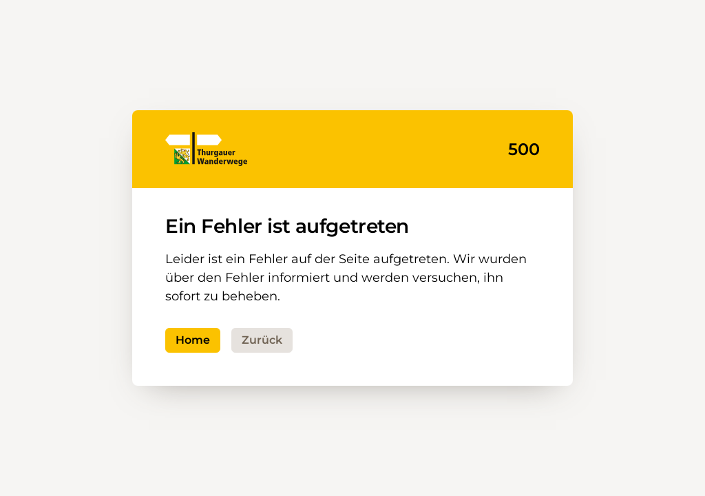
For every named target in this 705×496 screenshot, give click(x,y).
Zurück (262, 340)
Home (193, 340)
